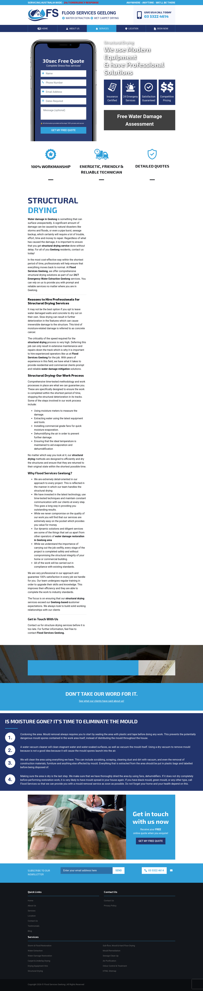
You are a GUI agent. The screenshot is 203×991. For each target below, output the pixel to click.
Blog (30, 931)
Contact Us (33, 921)
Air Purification (109, 961)
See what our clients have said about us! (101, 701)
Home (30, 900)
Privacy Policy (110, 905)
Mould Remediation (111, 950)
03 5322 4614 (154, 870)
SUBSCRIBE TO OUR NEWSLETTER (39, 872)
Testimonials (33, 926)
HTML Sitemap (109, 971)
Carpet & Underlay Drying (39, 961)
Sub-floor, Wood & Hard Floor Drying (119, 945)
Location (32, 916)
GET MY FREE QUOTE (63, 130)
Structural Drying (35, 971)
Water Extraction (35, 950)
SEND (118, 870)
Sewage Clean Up (110, 956)
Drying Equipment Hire (38, 966)
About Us (32, 905)
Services (31, 911)
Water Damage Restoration (40, 956)
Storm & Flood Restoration (39, 945)
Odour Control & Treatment (115, 966)
